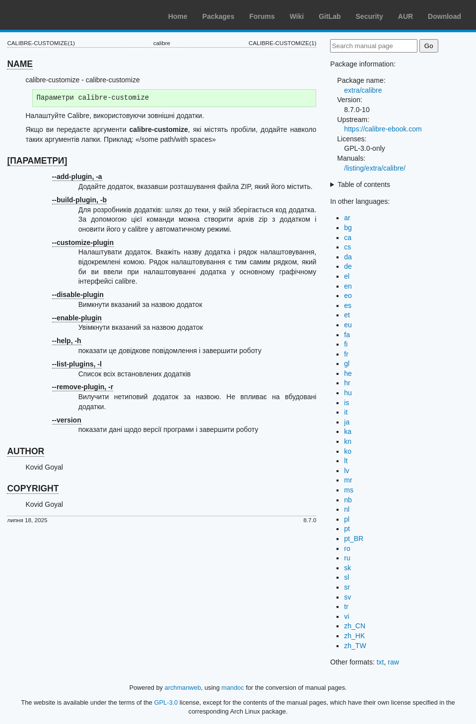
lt (345, 461)
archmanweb (183, 687)
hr (347, 383)
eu (348, 325)
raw (393, 662)
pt (347, 529)
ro (347, 548)
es (347, 305)
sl (346, 577)
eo (348, 296)
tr (346, 606)
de (348, 266)
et (347, 315)
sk (347, 568)
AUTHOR (25, 451)
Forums (261, 16)
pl (346, 519)
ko (347, 451)
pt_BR (353, 539)
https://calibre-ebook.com (382, 129)
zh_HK (354, 636)
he (348, 373)
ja (346, 422)
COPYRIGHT (33, 488)
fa (347, 335)
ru (347, 558)
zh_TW (355, 646)
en (348, 286)
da (348, 257)
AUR (405, 16)
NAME (20, 64)
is (346, 403)
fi (345, 344)
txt (380, 662)
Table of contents (364, 184)
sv (347, 597)
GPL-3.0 (166, 702)
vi (346, 616)
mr (348, 480)
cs (347, 247)
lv (346, 471)
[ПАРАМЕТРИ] (37, 161)
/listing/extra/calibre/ (375, 168)
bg (348, 228)
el (346, 276)
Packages (219, 16)
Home (178, 16)
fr (346, 354)
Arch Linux (54, 15)
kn (347, 441)
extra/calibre (363, 90)
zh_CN (354, 626)
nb (348, 500)
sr (347, 587)
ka (347, 431)
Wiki (297, 16)
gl (346, 363)
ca (347, 237)
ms (348, 490)
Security (369, 16)
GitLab (329, 16)
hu (348, 393)
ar (347, 218)
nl (346, 509)
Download (444, 16)
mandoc (232, 687)
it (345, 412)
